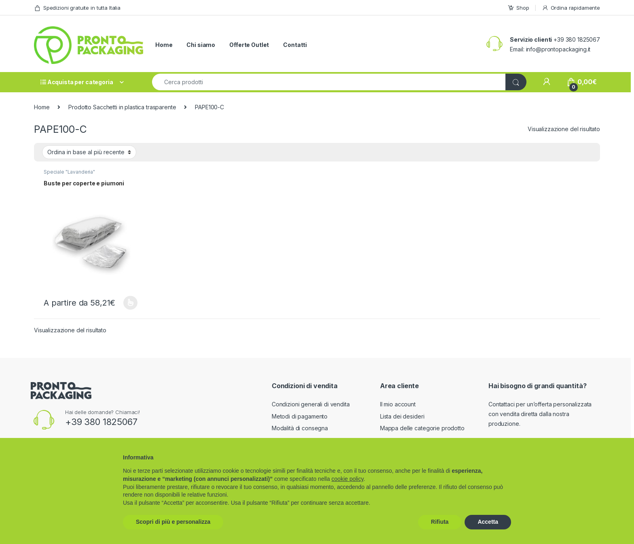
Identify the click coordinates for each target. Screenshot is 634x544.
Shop (518, 7)
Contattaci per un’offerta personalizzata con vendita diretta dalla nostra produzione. (540, 414)
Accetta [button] (488, 521)
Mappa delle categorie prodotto (422, 428)
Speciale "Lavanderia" (69, 172)
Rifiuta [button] (440, 521)
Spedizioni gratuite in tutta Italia (77, 7)
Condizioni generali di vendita (311, 404)
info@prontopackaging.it (558, 49)
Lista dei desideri (402, 416)
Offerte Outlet (249, 44)
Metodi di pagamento (300, 416)
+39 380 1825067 (101, 421)
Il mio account (398, 404)
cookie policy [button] (347, 479)
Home (163, 44)
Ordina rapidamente (571, 7)
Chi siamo (200, 44)
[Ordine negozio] (89, 152)
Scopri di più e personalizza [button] (173, 521)
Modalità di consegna (300, 428)
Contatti (295, 44)
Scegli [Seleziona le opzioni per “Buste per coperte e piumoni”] (130, 303)
